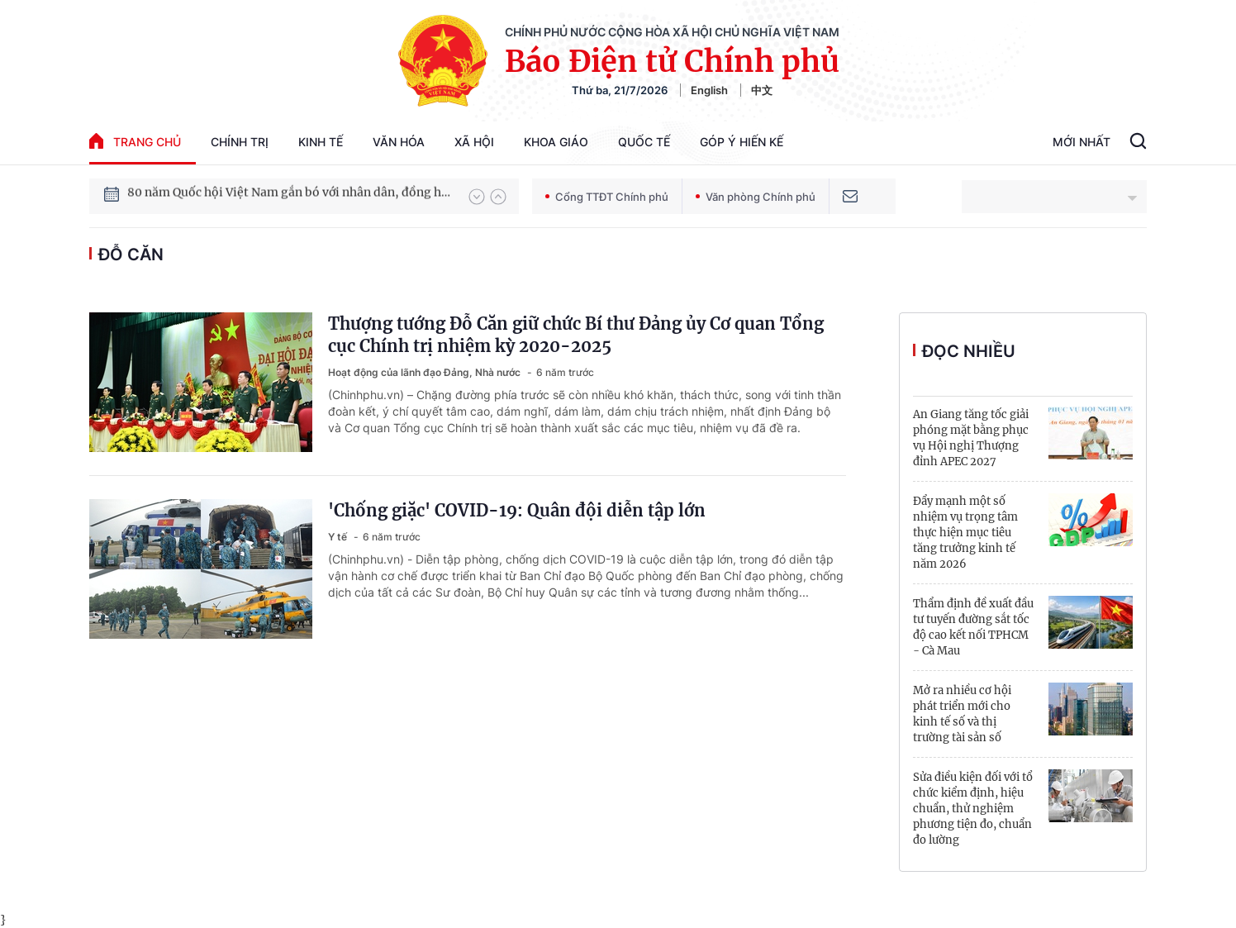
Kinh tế (320, 142)
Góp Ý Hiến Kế (741, 142)
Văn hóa (399, 142)
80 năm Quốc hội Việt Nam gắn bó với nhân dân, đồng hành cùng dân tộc (290, 195)
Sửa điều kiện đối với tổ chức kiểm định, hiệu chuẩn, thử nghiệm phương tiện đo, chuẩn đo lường (973, 808)
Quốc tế (644, 142)
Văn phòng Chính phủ (755, 196)
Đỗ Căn (131, 254)
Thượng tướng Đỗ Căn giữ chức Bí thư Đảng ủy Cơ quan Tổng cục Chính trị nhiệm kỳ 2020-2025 (576, 334)
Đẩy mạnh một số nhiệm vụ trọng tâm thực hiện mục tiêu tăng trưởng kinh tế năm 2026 (965, 532)
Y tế (338, 537)
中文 (761, 90)
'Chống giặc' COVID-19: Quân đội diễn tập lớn (517, 510)
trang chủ (135, 141)
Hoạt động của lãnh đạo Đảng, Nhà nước (425, 372)
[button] (476, 196)
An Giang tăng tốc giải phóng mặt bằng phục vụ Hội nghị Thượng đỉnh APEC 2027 (971, 438)
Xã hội (474, 142)
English (709, 90)
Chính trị (240, 142)
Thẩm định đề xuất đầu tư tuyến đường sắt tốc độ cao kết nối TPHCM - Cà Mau (973, 627)
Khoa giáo (556, 142)
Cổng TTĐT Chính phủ (606, 196)
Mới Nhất (1081, 142)
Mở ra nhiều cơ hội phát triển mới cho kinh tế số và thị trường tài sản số (962, 714)
